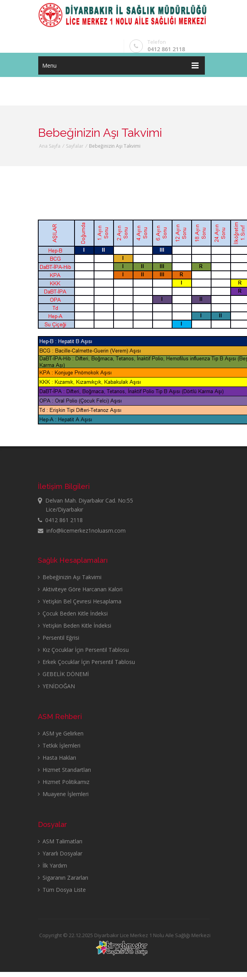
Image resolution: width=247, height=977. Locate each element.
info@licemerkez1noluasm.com (82, 530)
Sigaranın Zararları (63, 877)
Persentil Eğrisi (58, 637)
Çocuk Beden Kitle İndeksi (73, 613)
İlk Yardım (52, 865)
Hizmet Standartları (64, 769)
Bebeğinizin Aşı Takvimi (69, 577)
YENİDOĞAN (56, 686)
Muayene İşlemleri (63, 794)
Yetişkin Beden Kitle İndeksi (74, 625)
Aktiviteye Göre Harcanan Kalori (80, 589)
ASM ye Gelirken (61, 733)
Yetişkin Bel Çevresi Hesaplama (79, 601)
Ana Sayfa (49, 146)
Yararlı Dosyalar (60, 853)
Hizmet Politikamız (63, 782)
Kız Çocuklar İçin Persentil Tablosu (83, 649)
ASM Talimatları (60, 841)
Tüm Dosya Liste (62, 889)
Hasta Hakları (57, 757)
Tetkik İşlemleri (59, 745)
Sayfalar (75, 146)
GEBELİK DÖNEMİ (63, 674)
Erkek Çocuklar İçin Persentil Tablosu (86, 662)
